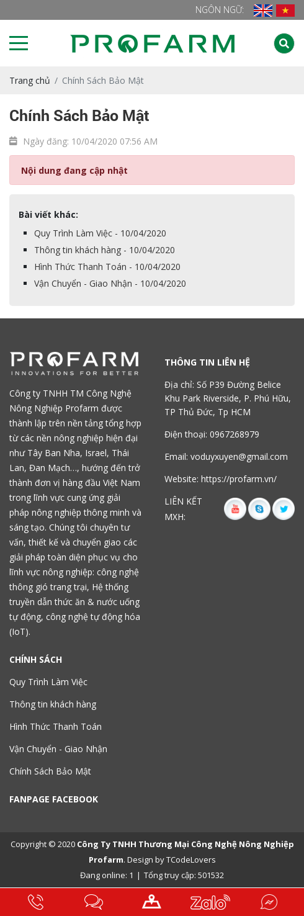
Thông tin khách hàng (52, 704)
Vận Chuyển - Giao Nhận (58, 749)
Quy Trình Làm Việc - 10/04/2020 (100, 233)
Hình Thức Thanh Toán (55, 726)
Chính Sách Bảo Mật (50, 771)
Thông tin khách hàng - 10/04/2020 (104, 250)
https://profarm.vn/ (239, 479)
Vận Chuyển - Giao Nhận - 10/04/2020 (110, 283)
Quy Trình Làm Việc (48, 682)
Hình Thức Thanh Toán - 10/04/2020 (107, 266)
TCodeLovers (191, 859)
